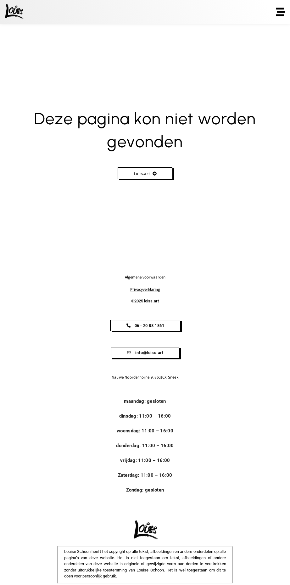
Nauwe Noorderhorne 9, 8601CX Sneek (145, 377)
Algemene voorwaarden (145, 277)
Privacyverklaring (145, 289)
